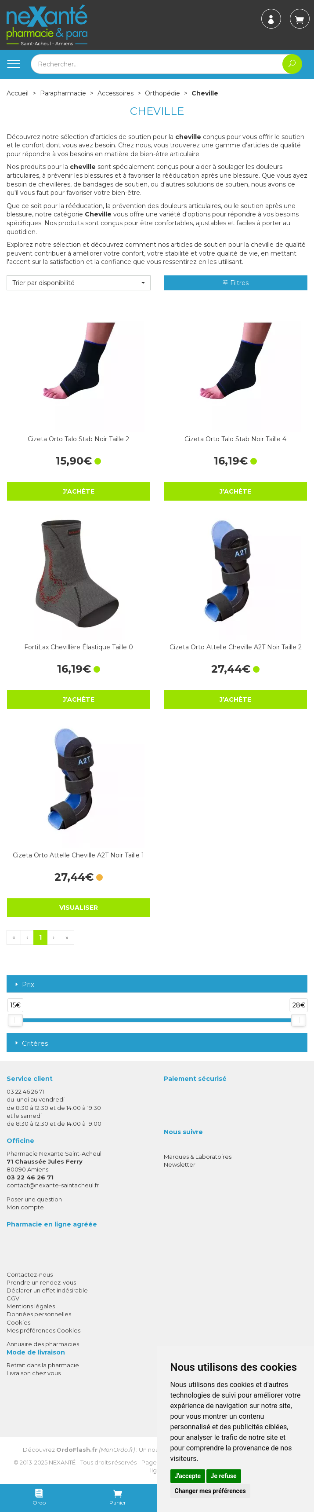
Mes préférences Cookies (43, 1330)
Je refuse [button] (224, 1475)
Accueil (18, 93)
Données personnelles (39, 1314)
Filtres (235, 283)
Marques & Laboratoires (197, 1156)
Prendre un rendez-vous (41, 1282)
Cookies (18, 1322)
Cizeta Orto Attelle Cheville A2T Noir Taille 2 (236, 647)
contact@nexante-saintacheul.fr (53, 1185)
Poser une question (34, 1199)
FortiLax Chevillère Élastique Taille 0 (78, 647)
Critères (30, 1043)
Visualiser (78, 908)
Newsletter (179, 1164)
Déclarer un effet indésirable (47, 1290)
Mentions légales (31, 1306)
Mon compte (25, 1207)
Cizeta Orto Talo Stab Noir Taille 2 (78, 439)
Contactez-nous (30, 1274)
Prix (23, 984)
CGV (13, 1298)
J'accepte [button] (188, 1475)
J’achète (78, 491)
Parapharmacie (63, 93)
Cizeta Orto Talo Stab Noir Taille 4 (235, 439)
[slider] (15, 1020)
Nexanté (62, 1462)
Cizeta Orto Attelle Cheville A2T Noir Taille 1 (78, 855)
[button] (79, 282)
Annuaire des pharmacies (43, 1343)
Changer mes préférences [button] (210, 1490)
